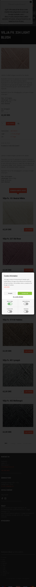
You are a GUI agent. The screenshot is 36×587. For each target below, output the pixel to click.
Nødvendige (10, 303)
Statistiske (26, 310)
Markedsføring (26, 303)
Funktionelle (10, 310)
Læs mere (7, 287)
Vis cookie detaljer (18, 296)
